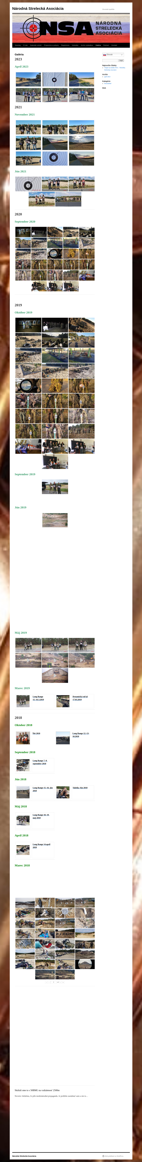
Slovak (108, 54)
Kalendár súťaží (36, 45)
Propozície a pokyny (51, 45)
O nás (25, 45)
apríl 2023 (107, 77)
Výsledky (75, 45)
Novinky (18, 45)
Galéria (98, 45)
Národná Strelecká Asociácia (38, 8)
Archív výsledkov (87, 45)
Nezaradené (107, 83)
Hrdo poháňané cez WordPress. (114, 1156)
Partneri (106, 45)
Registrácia (65, 45)
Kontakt (114, 45)
